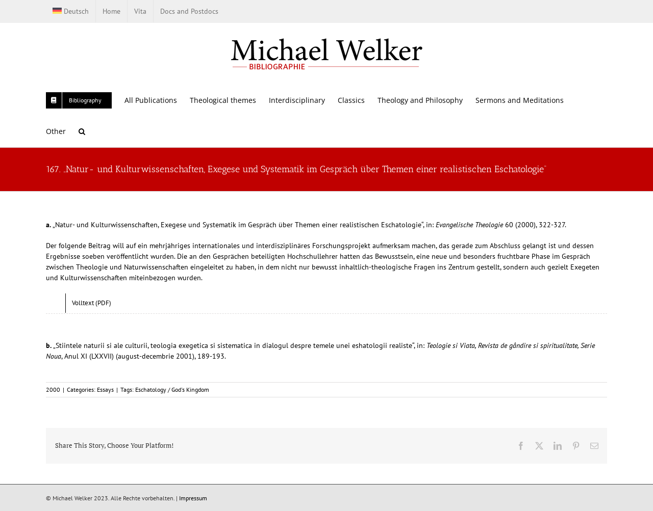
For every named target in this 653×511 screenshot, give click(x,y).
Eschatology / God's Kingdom (172, 389)
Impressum (193, 498)
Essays (105, 389)
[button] (82, 131)
